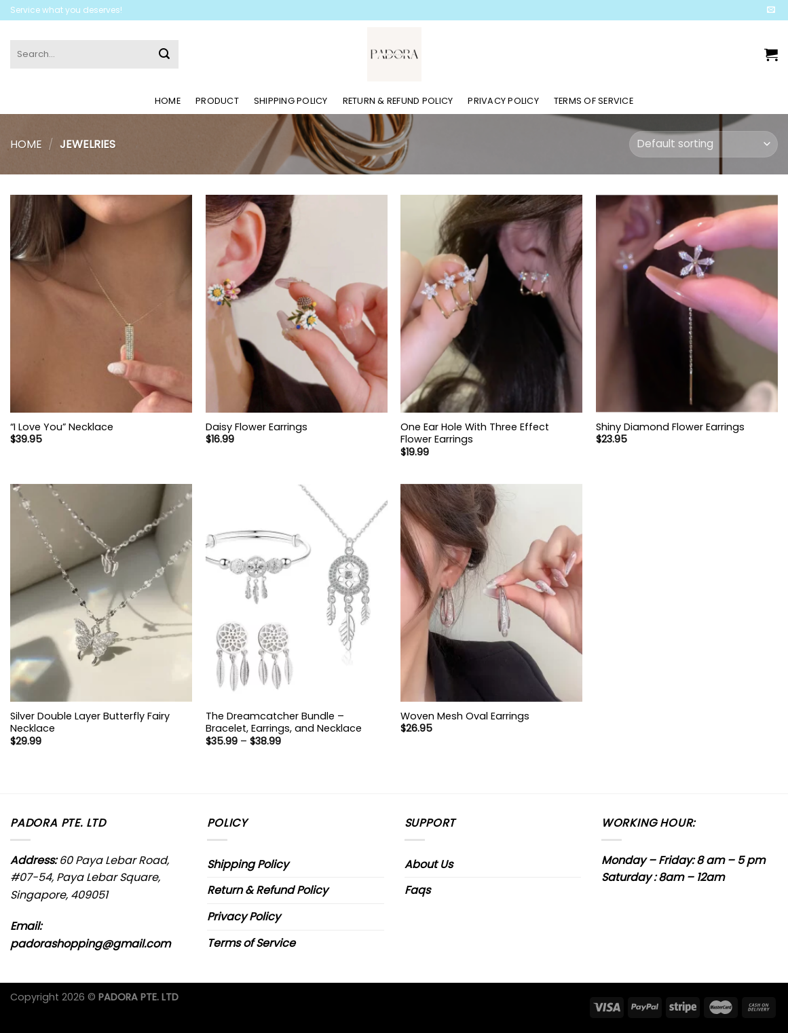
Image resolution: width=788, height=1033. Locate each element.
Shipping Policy (291, 101)
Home (168, 101)
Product (217, 101)
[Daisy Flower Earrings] (297, 304)
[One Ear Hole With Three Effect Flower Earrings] (491, 304)
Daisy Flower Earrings (256, 427)
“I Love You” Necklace (61, 427)
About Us (429, 864)
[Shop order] (703, 144)
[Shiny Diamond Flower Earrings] (687, 304)
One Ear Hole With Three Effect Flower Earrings (474, 433)
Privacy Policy (503, 101)
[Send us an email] (771, 10)
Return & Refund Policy (398, 101)
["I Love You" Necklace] (101, 304)
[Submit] (164, 54)
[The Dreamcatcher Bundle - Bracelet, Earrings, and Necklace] (297, 593)
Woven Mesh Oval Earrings (464, 716)
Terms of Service (593, 101)
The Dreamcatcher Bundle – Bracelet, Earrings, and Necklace (284, 722)
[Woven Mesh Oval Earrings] (491, 593)
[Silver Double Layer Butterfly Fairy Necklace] (101, 593)
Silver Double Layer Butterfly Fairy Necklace (90, 722)
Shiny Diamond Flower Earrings (670, 427)
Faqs (417, 890)
